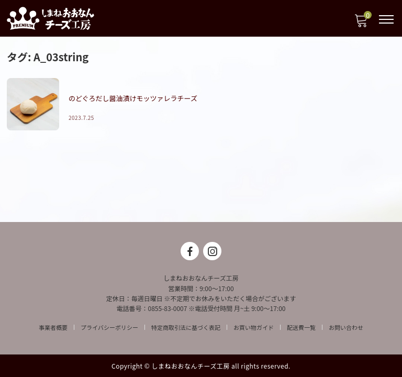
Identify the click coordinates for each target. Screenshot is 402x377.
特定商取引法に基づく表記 (185, 327)
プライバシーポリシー (109, 327)
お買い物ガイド (253, 327)
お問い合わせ (346, 327)
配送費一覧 (301, 327)
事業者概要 (53, 327)
